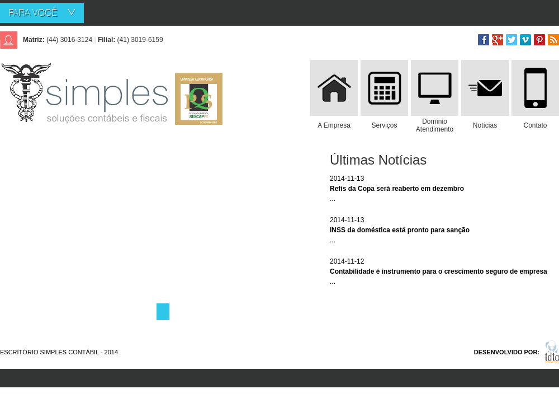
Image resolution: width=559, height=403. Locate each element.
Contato (535, 125)
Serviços (384, 125)
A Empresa (334, 125)
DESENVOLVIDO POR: (506, 352)
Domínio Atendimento (434, 125)
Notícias (485, 125)
